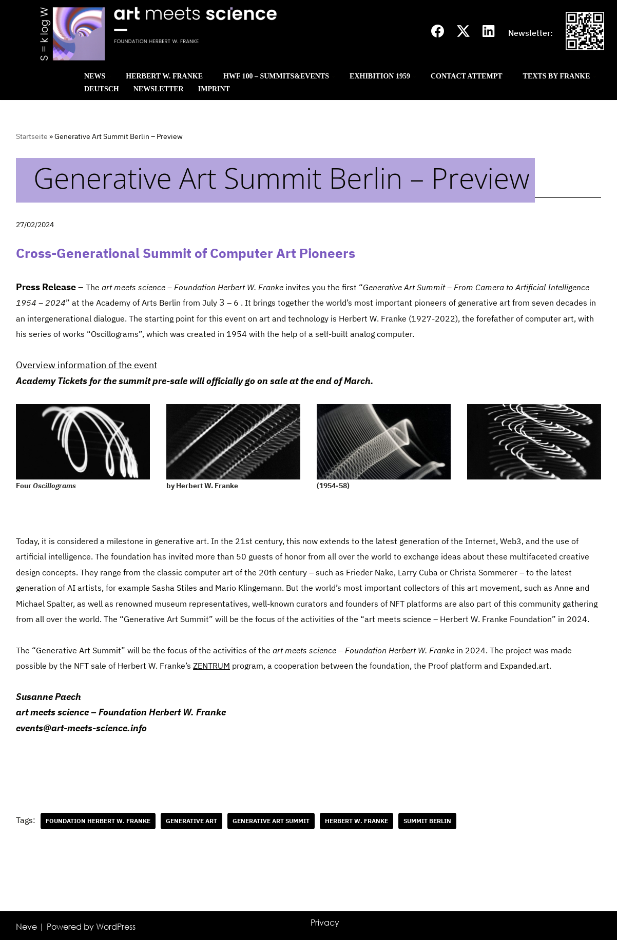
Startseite (32, 136)
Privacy (325, 923)
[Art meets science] (215, 33)
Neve (26, 928)
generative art (191, 822)
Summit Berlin (427, 822)
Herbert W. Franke (356, 822)
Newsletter (158, 89)
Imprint (214, 89)
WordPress (116, 928)
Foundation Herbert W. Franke (98, 822)
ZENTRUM (211, 667)
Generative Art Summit (271, 822)
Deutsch (101, 89)
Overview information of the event (86, 365)
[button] (109, 76)
